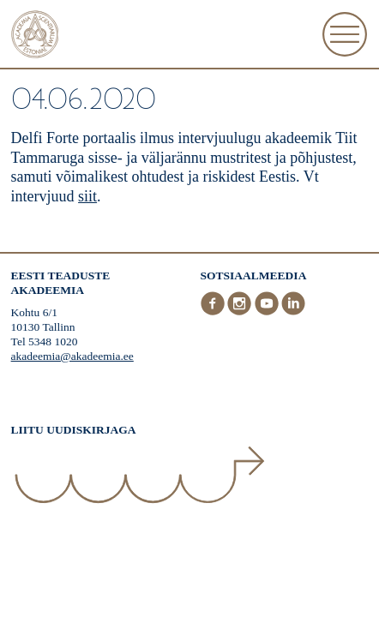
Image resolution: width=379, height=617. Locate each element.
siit (87, 196)
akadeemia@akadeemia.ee (72, 356)
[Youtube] (268, 311)
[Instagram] (241, 311)
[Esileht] (35, 36)
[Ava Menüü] (345, 34)
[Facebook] (214, 311)
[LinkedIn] (293, 311)
